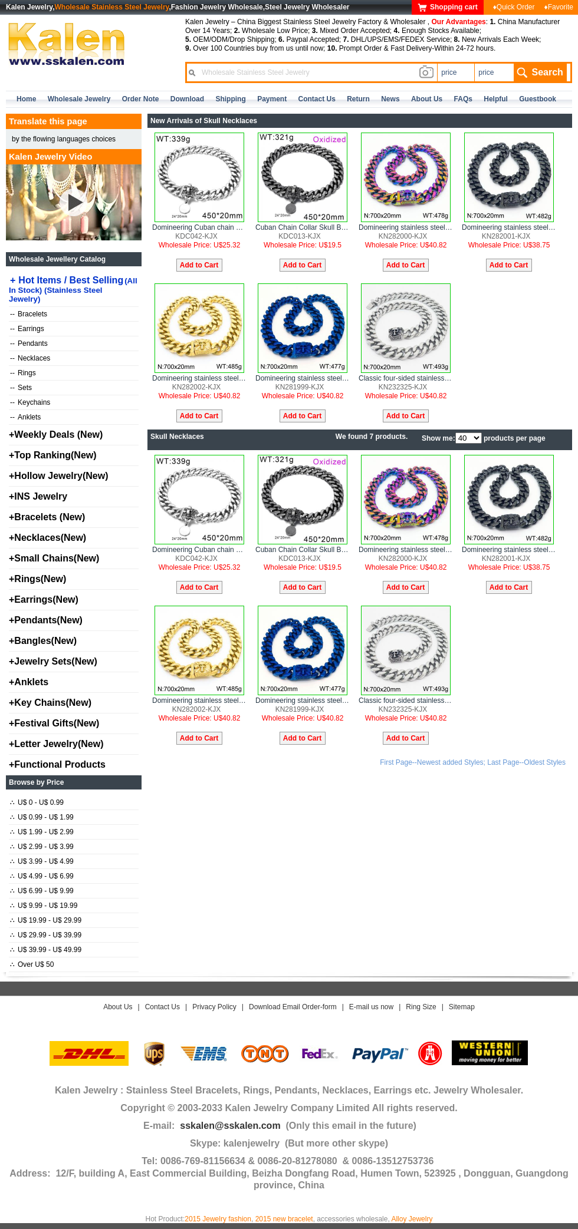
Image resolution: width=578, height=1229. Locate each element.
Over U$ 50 (32, 964)
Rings (23, 373)
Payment (272, 99)
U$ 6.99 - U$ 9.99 (42, 891)
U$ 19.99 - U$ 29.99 (45, 920)
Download (187, 99)
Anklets (25, 417)
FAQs (463, 99)
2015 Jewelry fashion (218, 1219)
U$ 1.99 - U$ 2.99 (42, 832)
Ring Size (421, 1007)
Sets (21, 388)
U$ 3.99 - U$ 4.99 (42, 861)
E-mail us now (371, 1007)
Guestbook (537, 99)
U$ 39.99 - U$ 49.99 (45, 950)
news (390, 99)
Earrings (27, 329)
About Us (117, 1007)
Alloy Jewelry (411, 1219)
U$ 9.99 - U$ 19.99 (43, 905)
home (26, 99)
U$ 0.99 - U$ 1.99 (42, 817)
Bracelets (28, 314)
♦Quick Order (514, 7)
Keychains (30, 402)
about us (426, 99)
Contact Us (162, 1007)
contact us (317, 99)
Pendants (29, 343)
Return (358, 99)
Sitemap (462, 1007)
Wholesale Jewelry (79, 99)
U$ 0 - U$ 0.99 (37, 802)
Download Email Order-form (293, 1007)
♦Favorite (558, 7)
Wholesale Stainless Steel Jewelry (112, 7)
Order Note (140, 99)
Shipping (230, 99)
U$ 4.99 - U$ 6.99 (42, 876)
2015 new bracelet (284, 1219)
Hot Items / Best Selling (73, 289)
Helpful (496, 99)
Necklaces (30, 358)
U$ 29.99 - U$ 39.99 (45, 935)
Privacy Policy (214, 1007)
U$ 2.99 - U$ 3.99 (42, 847)
